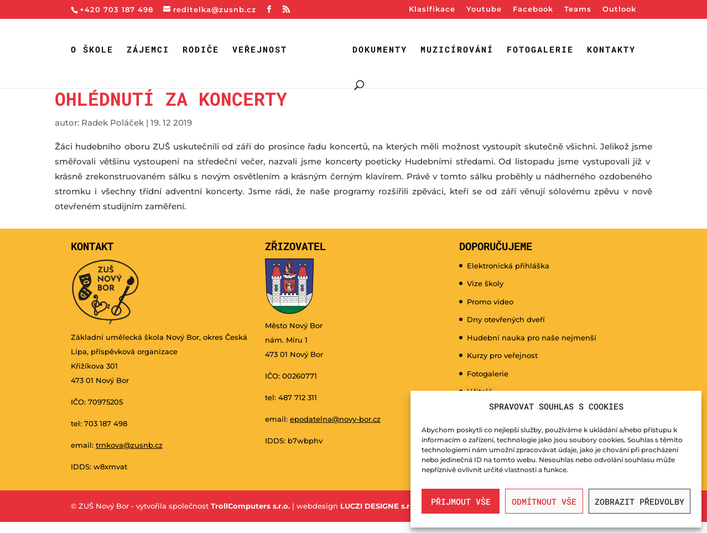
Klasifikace (432, 9)
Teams (577, 9)
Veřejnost (259, 50)
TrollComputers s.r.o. (250, 505)
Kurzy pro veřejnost (502, 355)
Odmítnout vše (544, 501)
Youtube (484, 9)
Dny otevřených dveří (506, 319)
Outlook (619, 9)
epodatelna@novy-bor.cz (335, 419)
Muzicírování (456, 50)
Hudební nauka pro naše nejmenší (531, 337)
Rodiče (201, 50)
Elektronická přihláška (508, 265)
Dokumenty (379, 50)
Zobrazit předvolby (639, 501)
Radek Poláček (112, 122)
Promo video (490, 301)
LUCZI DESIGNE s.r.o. (378, 505)
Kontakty (611, 50)
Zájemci (148, 50)
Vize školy (485, 283)
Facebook (533, 9)
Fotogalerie (540, 50)
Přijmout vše (461, 501)
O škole (92, 50)
